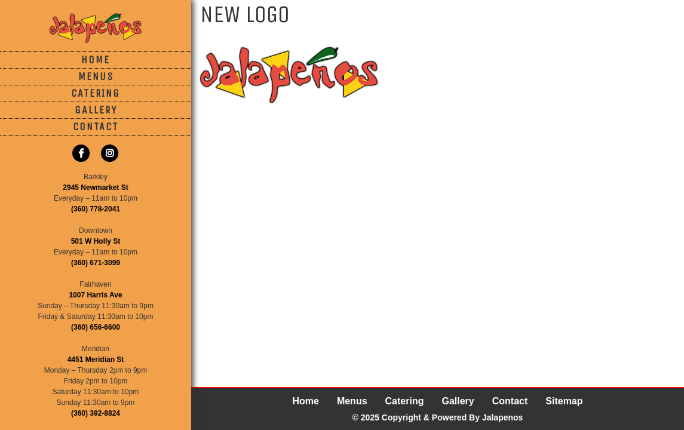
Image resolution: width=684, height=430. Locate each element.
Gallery (96, 109)
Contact (95, 126)
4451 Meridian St (96, 359)
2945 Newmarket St (95, 187)
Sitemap (563, 401)
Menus (96, 76)
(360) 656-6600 (95, 327)
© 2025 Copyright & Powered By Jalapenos (437, 417)
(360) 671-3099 (95, 263)
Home (95, 59)
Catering (95, 93)
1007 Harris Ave (95, 295)
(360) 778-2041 (95, 209)
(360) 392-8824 (95, 413)
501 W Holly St (96, 241)
